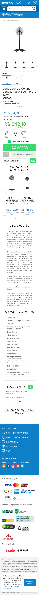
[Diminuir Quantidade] (7, 156)
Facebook (11, 446)
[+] (30, 387)
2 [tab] (17, 218)
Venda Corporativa (25, 569)
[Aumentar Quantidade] (7, 154)
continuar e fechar (30, 582)
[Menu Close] (4, 8)
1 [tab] (14, 218)
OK (33, 160)
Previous (2, 66)
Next (36, 66)
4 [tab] (24, 218)
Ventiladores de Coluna (11, 20)
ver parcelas (8, 119)
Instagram (12, 442)
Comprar (19, 148)
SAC (8, 451)
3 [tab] (20, 218)
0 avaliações (19, 106)
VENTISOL (7, 98)
